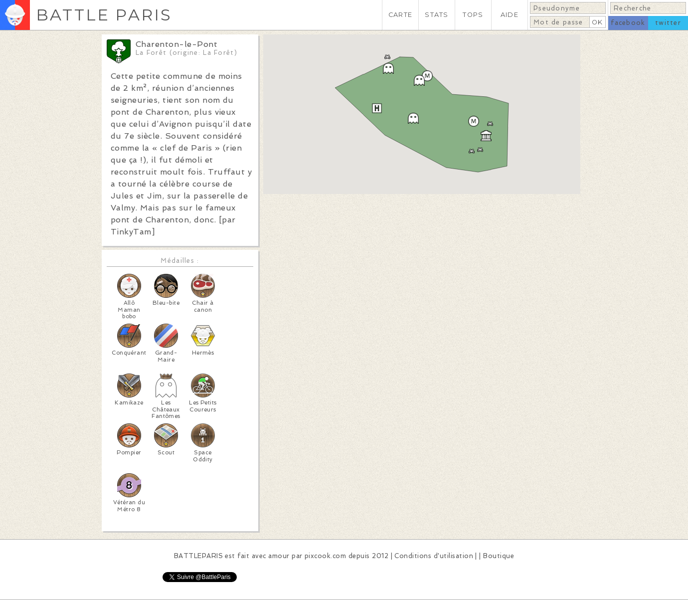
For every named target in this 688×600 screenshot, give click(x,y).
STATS (436, 14)
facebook (628, 22)
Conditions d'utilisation (433, 556)
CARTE (400, 14)
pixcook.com (325, 556)
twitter (668, 22)
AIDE (509, 14)
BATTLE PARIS (104, 14)
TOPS (473, 14)
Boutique (498, 556)
